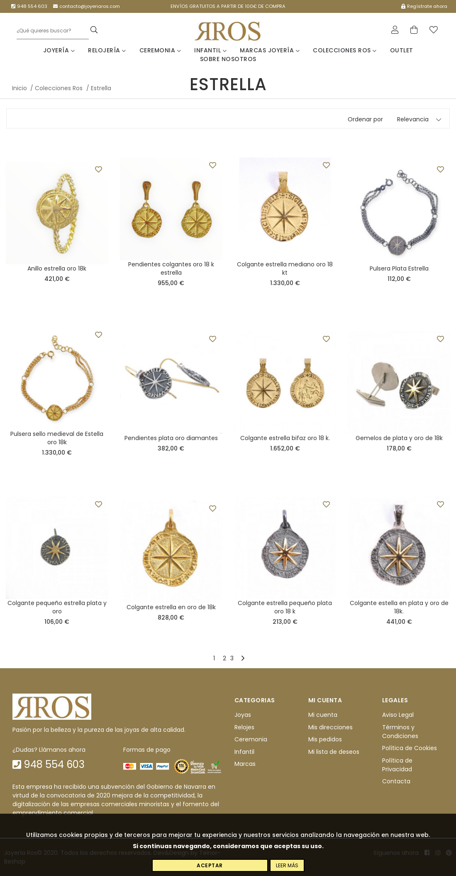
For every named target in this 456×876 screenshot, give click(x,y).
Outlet (401, 50)
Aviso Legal (398, 715)
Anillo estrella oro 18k (56, 268)
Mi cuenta (322, 715)
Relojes (244, 727)
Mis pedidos (325, 739)
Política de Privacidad (397, 764)
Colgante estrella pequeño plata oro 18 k (285, 607)
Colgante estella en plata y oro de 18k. (399, 607)
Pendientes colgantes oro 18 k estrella (171, 268)
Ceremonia (160, 50)
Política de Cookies (409, 748)
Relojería (107, 50)
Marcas (245, 764)
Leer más (287, 865)
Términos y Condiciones (400, 731)
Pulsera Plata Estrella (399, 268)
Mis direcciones (330, 727)
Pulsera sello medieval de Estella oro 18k (56, 438)
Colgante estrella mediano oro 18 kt (285, 268)
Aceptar (210, 865)
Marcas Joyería (270, 50)
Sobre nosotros (228, 59)
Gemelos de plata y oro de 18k (399, 438)
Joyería (59, 50)
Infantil (210, 50)
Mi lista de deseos (333, 752)
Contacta (396, 781)
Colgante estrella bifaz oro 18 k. (285, 438)
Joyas (242, 715)
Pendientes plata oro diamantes (171, 438)
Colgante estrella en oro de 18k (171, 607)
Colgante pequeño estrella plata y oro (57, 607)
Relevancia (413, 119)
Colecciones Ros (345, 50)
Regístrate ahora (424, 6)
